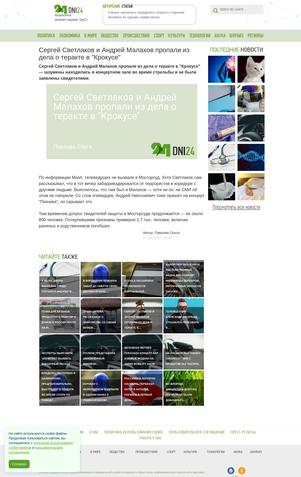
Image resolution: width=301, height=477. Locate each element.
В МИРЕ (90, 36)
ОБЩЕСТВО (109, 36)
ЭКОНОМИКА (69, 36)
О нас (94, 432)
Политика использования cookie (133, 432)
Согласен (19, 464)
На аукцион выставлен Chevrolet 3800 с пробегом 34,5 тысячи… (183, 358)
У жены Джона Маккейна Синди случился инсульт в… (58, 286)
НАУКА (220, 36)
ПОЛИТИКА (46, 36)
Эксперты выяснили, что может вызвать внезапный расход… (57, 358)
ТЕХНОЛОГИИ (199, 36)
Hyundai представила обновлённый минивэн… (99, 358)
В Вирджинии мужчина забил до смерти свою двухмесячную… (100, 286)
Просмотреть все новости (236, 207)
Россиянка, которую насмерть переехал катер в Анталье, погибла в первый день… (139, 389)
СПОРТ (159, 36)
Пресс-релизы (243, 432)
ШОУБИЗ (236, 36)
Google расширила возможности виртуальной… (138, 286)
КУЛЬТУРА (176, 36)
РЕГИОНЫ (255, 36)
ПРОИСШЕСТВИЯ (136, 36)
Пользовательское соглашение (197, 432)
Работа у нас (150, 438)
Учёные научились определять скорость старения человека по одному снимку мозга (146, 15)
